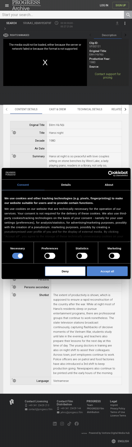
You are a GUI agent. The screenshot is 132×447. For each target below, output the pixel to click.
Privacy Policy (117, 408)
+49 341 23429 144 (69, 408)
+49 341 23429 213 (37, 405)
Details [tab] (66, 184)
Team (90, 405)
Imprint (114, 405)
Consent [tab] (23, 184)
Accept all (107, 271)
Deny (65, 271)
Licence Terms (118, 415)
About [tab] (109, 184)
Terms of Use (117, 412)
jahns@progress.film (70, 412)
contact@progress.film (38, 409)
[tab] (109, 35)
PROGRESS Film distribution (95, 410)
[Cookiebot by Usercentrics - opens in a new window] (111, 173)
